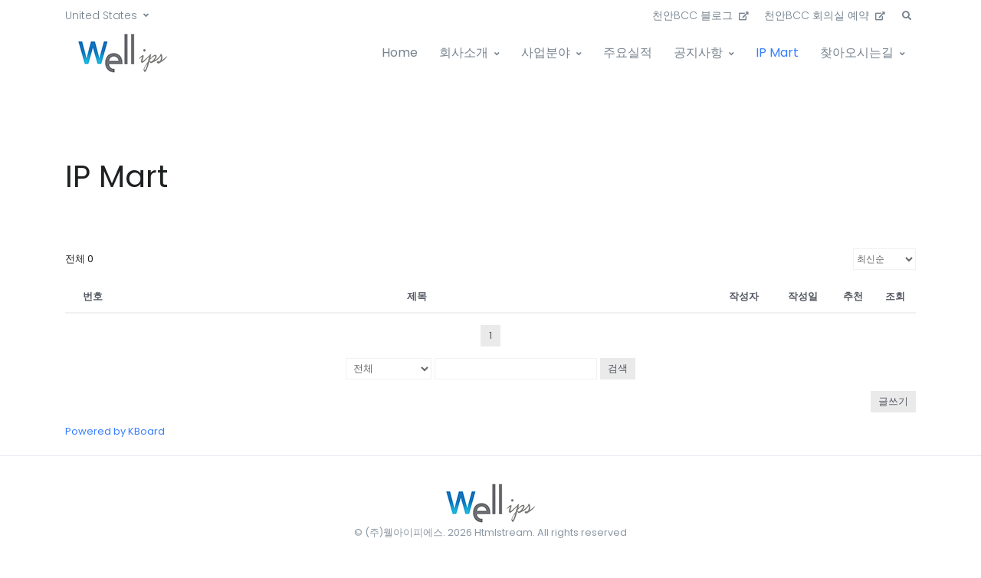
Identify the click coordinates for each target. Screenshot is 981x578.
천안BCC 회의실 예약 (824, 15)
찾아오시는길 (857, 52)
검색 (618, 368)
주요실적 (627, 52)
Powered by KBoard (115, 431)
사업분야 (545, 52)
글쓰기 (893, 401)
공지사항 (698, 52)
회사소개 (463, 52)
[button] (906, 16)
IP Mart (777, 52)
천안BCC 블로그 (700, 15)
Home (400, 52)
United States (101, 15)
